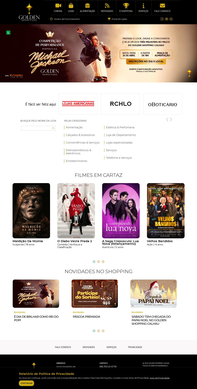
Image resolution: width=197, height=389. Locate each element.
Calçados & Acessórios (80, 135)
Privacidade (135, 347)
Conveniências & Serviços (83, 142)
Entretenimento (76, 161)
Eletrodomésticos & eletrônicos (78, 152)
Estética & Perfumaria (120, 127)
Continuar (26, 383)
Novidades (89, 347)
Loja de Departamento (121, 135)
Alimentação (74, 127)
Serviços (111, 150)
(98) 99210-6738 (108, 366)
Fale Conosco (63, 347)
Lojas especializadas (119, 142)
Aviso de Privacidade (160, 378)
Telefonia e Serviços (119, 157)
